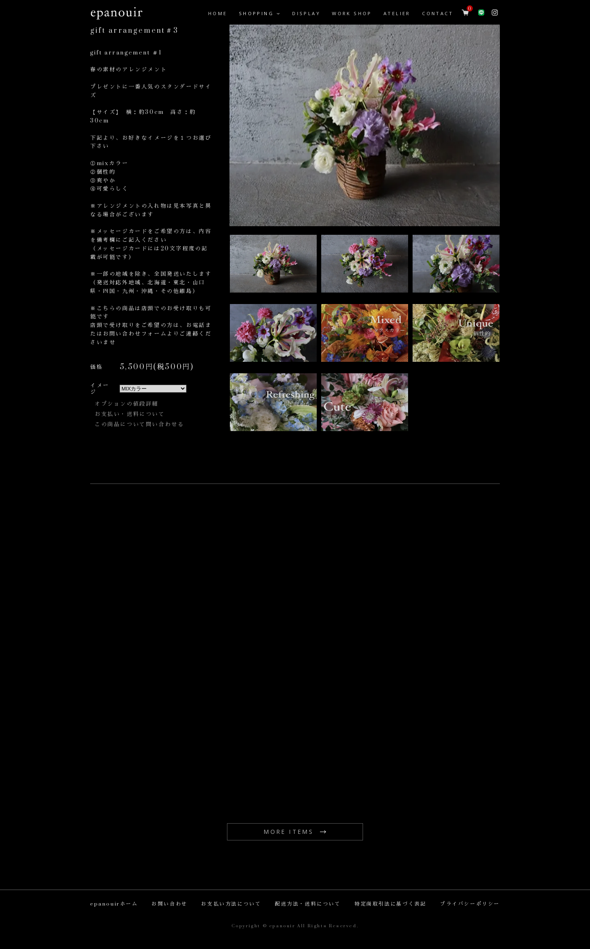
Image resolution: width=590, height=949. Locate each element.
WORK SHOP (352, 13)
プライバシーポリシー (470, 904)
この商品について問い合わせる (139, 424)
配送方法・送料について (308, 904)
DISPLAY (306, 13)
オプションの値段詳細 (127, 404)
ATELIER (397, 13)
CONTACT (437, 13)
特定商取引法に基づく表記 (390, 904)
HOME (217, 13)
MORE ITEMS (289, 831)
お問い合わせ (170, 904)
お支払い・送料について (130, 414)
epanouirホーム (114, 904)
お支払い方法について (231, 904)
